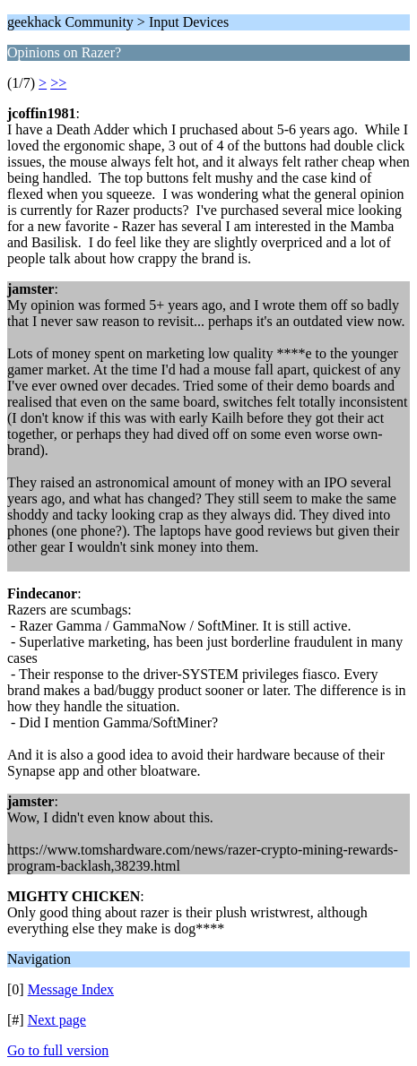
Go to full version (58, 1050)
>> (58, 82)
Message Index (71, 989)
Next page (57, 1019)
